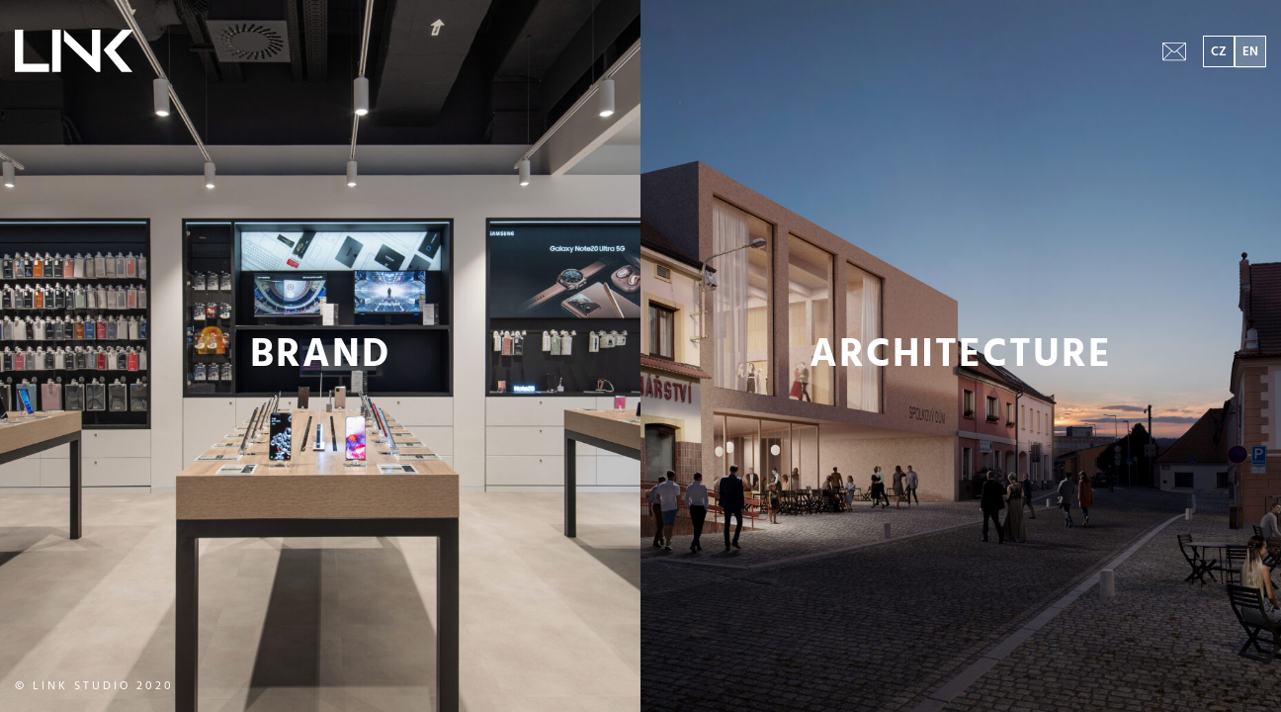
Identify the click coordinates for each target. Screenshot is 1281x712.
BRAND (320, 356)
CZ (1219, 52)
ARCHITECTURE (961, 356)
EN (1250, 52)
